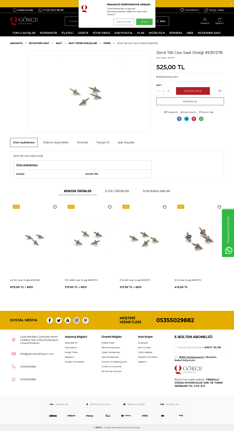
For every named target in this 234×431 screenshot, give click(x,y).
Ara (160, 21)
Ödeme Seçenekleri (56, 142)
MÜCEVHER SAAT (209, 33)
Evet (144, 21)
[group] (90, 91)
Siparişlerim (71, 342)
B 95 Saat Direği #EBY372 (188, 280)
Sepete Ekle (193, 91)
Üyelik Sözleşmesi (110, 352)
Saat (59, 43)
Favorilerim (189, 10)
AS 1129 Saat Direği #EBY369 (25, 280)
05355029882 (175, 320)
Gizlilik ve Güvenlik (111, 366)
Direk (107, 43)
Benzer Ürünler (77, 191)
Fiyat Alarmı (188, 112)
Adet (159, 85)
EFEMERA (175, 33)
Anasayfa (16, 43)
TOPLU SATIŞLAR (23, 33)
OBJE (189, 33)
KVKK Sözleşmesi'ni (191, 357)
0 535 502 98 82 (51, 10)
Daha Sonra (123, 21)
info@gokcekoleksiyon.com (37, 353)
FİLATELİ (67, 33)
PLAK (140, 33)
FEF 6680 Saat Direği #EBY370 (81, 280)
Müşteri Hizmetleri (74, 361)
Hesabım (69, 357)
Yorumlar (82, 142)
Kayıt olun (212, 347)
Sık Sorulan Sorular (111, 371)
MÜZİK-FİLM (157, 33)
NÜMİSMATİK (48, 33)
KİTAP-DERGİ (101, 33)
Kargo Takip (214, 10)
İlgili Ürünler (117, 191)
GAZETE (83, 33)
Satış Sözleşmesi (110, 357)
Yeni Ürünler (144, 347)
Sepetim (142, 361)
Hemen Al (190, 101)
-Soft (97, 427)
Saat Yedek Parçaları (82, 43)
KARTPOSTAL (124, 33)
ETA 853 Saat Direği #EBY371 (135, 280)
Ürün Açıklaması (24, 142)
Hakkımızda (23, 10)
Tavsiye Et (171, 112)
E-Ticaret (106, 427)
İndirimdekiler (145, 352)
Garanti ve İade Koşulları (114, 361)
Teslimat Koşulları (110, 347)
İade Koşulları (126, 142)
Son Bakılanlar (156, 191)
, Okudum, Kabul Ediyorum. (196, 359)
